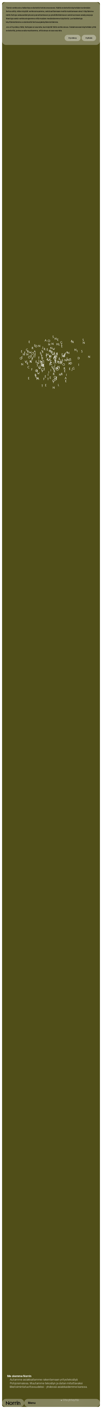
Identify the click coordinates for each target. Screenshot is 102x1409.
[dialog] (51, 23)
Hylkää (89, 37)
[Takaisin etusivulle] (13, 1403)
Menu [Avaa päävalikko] (32, 1403)
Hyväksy (72, 37)
